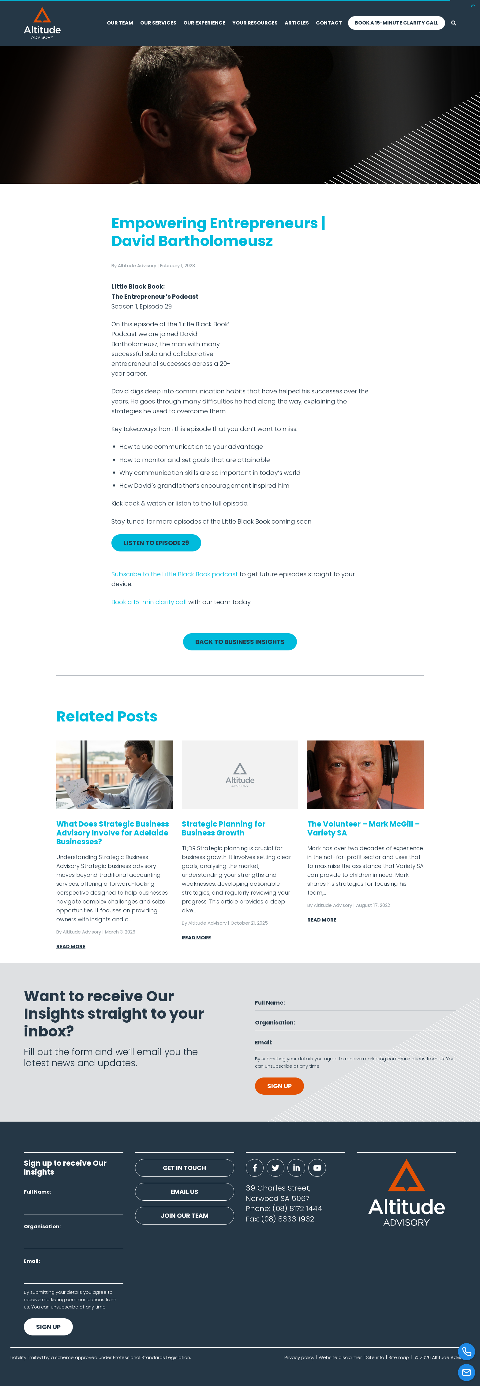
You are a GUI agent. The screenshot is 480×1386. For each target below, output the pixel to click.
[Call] (466, 1351)
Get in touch (184, 1168)
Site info (375, 1357)
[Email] (466, 1372)
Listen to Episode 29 (156, 543)
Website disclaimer (340, 1357)
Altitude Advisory (137, 265)
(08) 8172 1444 (297, 1208)
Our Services (158, 23)
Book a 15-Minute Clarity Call (396, 22)
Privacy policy (299, 1357)
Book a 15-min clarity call (149, 602)
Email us (184, 1191)
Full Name (269, 1002)
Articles (297, 23)
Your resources (255, 23)
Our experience (204, 23)
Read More (70, 946)
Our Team (120, 23)
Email (263, 1042)
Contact (329, 23)
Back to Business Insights (240, 642)
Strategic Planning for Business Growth (223, 828)
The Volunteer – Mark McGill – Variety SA (363, 828)
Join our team (184, 1215)
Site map (398, 1357)
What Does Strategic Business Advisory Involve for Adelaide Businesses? (112, 833)
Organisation (274, 1022)
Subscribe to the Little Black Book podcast (174, 574)
